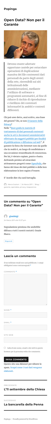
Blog (37, 184)
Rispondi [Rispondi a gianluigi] (8, 241)
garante (7, 187)
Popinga (10, 9)
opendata (15, 187)
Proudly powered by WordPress (25, 419)
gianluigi (13, 216)
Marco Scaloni (13, 184)
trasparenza (31, 187)
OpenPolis (36, 163)
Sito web (8, 335)
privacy (23, 187)
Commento (10, 272)
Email (7, 322)
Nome (7, 310)
